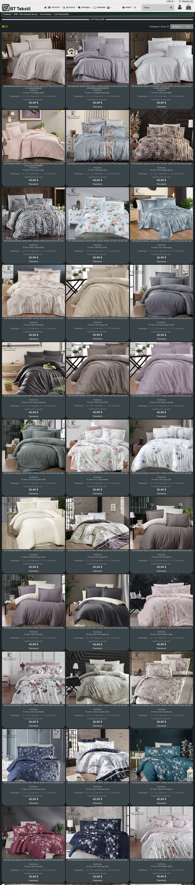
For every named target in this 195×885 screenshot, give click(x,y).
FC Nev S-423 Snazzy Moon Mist (33, 480)
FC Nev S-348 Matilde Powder (161, 634)
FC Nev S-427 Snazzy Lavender (161, 402)
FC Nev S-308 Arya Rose (33, 866)
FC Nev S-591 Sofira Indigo (161, 248)
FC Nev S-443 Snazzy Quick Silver (161, 325)
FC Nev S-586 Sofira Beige (33, 325)
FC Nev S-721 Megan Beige (33, 93)
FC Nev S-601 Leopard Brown (161, 170)
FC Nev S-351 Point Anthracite (97, 634)
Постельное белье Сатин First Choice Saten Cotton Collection (98, 164)
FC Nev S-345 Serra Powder (33, 712)
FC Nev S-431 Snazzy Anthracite (33, 402)
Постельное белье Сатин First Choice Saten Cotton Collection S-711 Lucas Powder (34, 165)
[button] (54, 7)
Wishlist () (186, 1)
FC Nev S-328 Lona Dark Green (97, 712)
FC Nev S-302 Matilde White (161, 866)
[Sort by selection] (177, 27)
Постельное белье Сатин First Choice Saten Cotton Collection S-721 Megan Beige (34, 87)
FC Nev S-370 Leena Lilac (161, 480)
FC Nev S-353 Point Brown (161, 557)
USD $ (171, 1)
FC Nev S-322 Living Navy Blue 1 (33, 789)
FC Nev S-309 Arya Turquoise (161, 789)
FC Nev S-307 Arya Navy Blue (97, 866)
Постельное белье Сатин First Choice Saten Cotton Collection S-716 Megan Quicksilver (98, 87)
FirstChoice (33, 90)
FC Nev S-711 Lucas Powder (33, 170)
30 (189, 26)
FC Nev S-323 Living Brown (161, 712)
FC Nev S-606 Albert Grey (97, 170)
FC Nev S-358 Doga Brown (97, 557)
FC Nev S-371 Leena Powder (97, 480)
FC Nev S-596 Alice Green (97, 247)
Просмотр (33, 106)
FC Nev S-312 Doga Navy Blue (97, 789)
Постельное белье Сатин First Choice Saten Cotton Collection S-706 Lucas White (162, 87)
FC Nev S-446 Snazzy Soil (97, 325)
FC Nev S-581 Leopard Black (33, 247)
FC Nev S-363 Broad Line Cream (33, 557)
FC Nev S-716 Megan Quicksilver (97, 93)
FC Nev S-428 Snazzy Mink (97, 402)
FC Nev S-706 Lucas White (161, 93)
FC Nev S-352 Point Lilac (33, 634)
